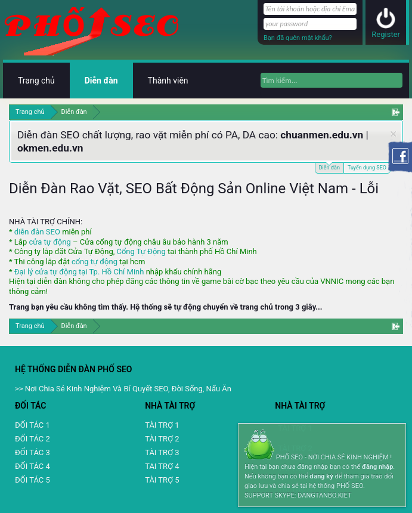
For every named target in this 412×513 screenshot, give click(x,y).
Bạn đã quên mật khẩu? (298, 38)
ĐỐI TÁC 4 (32, 466)
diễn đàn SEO (37, 231)
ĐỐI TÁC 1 (32, 425)
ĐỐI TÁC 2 (32, 438)
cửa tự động (49, 241)
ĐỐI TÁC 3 (32, 452)
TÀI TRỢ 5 (162, 479)
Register (385, 34)
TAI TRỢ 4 (162, 466)
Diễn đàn (329, 167)
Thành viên (168, 80)
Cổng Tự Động (140, 251)
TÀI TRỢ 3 (162, 452)
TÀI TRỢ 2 (162, 438)
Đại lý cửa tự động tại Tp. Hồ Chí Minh (79, 271)
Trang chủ (36, 80)
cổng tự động (94, 261)
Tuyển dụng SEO (367, 168)
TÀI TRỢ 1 (162, 425)
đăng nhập (377, 467)
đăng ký (321, 476)
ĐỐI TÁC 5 (32, 479)
